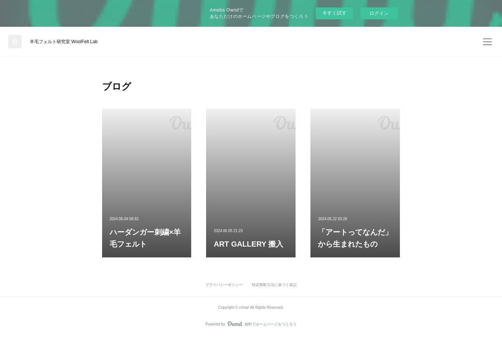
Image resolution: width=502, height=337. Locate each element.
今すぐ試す (334, 13)
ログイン (379, 13)
